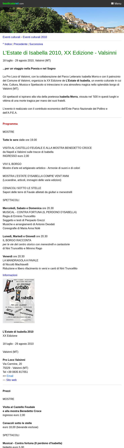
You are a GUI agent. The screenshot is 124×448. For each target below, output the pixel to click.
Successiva (36, 44)
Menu (116, 3)
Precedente (21, 44)
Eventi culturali (11, 37)
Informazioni (10, 275)
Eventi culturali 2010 (35, 37)
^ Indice (7, 44)
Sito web (11, 380)
